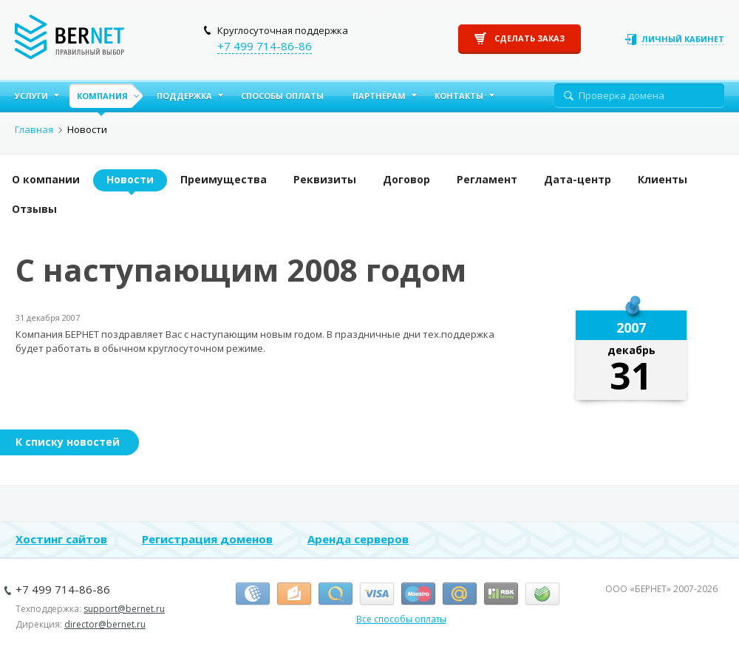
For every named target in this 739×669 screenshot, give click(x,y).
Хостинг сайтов (61, 539)
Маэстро (418, 594)
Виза (377, 594)
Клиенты (662, 179)
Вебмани (252, 594)
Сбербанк (542, 594)
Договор (406, 179)
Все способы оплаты (401, 619)
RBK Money (501, 594)
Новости (130, 179)
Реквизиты (324, 179)
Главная (34, 129)
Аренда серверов (358, 539)
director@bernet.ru (105, 624)
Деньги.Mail (459, 594)
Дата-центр (577, 179)
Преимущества (223, 179)
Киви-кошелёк (335, 594)
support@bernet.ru (124, 608)
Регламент (487, 179)
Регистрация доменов (207, 539)
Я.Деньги (294, 594)
